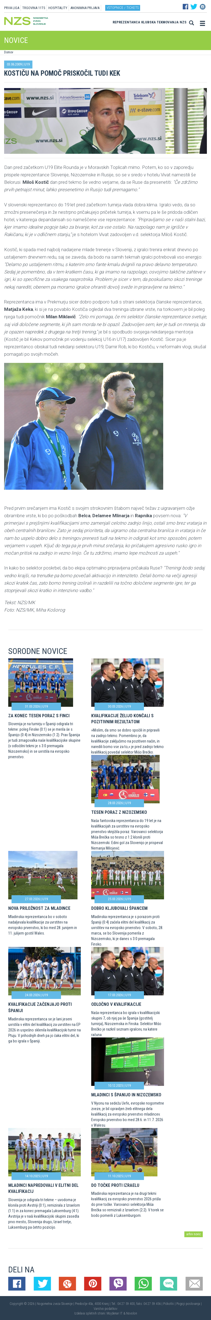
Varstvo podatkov (105, 1309)
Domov (8, 52)
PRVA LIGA (11, 8)
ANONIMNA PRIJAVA (84, 8)
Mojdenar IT (115, 1313)
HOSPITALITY (57, 8)
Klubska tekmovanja (160, 22)
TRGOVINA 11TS (33, 8)
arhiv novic (193, 1234)
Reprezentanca (126, 22)
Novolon (131, 1313)
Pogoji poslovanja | (189, 1304)
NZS (183, 22)
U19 (27, 64)
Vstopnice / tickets (123, 8)
